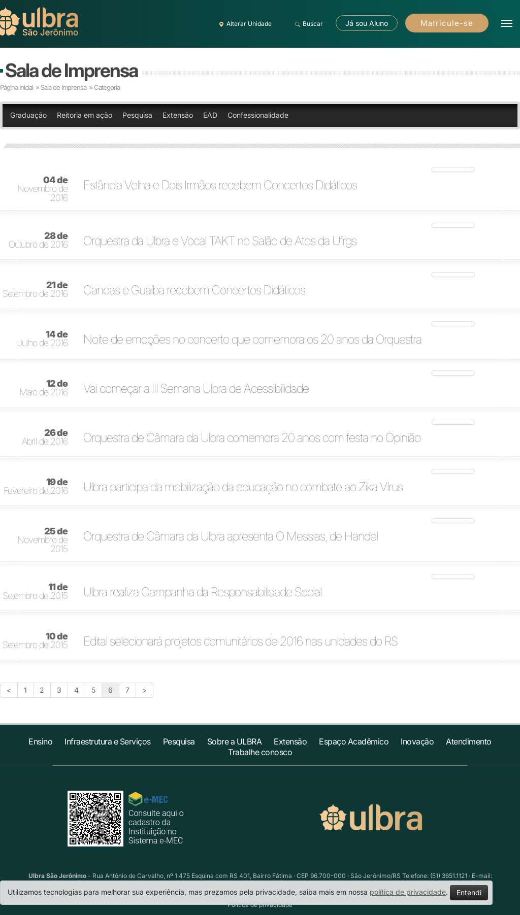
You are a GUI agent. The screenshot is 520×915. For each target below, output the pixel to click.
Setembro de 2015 (35, 591)
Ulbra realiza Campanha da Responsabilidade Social (202, 592)
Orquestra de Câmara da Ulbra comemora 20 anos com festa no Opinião (251, 438)
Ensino (40, 741)
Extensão (177, 115)
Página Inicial (16, 87)
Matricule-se (446, 23)
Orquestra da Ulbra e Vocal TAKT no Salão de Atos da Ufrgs (219, 241)
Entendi (469, 892)
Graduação (28, 115)
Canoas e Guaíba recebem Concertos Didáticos (194, 290)
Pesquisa (137, 115)
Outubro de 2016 (38, 240)
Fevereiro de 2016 (36, 486)
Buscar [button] (307, 24)
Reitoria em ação (84, 115)
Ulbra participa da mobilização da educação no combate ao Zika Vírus (243, 487)
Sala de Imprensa (71, 70)
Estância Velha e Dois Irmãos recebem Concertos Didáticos (220, 185)
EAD (210, 115)
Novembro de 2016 (42, 189)
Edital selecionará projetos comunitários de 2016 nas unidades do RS (240, 641)
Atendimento (469, 741)
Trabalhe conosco (260, 752)
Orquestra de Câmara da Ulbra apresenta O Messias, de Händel (230, 536)
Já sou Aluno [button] (366, 23)
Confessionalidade (258, 115)
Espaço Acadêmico (353, 741)
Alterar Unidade (244, 24)
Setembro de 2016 (35, 289)
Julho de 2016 (42, 339)
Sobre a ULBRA (234, 741)
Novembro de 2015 (42, 540)
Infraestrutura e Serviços (107, 741)
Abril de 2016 (45, 437)
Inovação (417, 741)
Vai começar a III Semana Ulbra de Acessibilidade (196, 388)
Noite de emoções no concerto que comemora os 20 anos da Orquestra (252, 339)
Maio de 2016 (43, 388)
